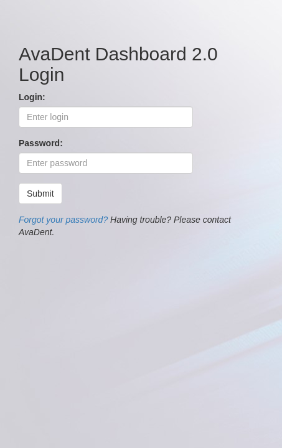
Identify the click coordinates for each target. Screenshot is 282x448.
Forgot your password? (63, 220)
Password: (41, 143)
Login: (32, 97)
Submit (40, 193)
